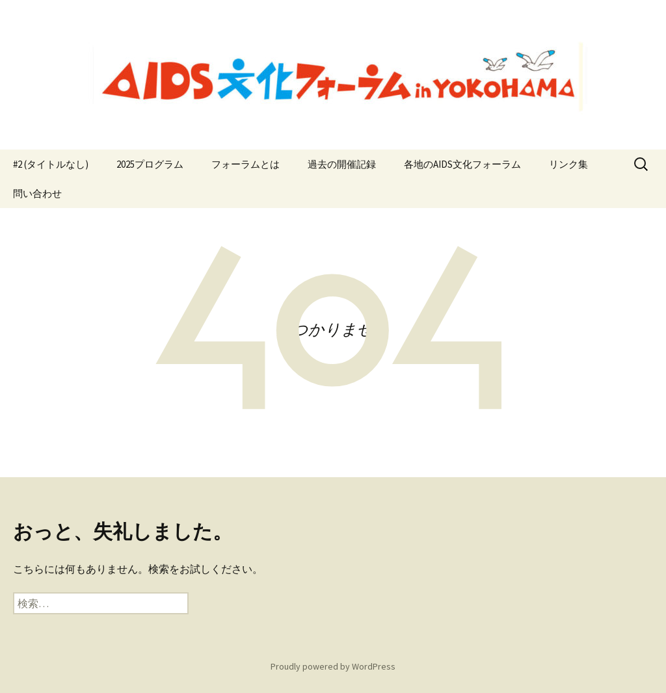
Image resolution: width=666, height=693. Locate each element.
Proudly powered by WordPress (333, 666)
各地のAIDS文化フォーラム (462, 164)
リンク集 (568, 164)
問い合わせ (37, 193)
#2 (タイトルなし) (50, 164)
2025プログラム (149, 164)
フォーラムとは (245, 164)
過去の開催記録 (342, 164)
